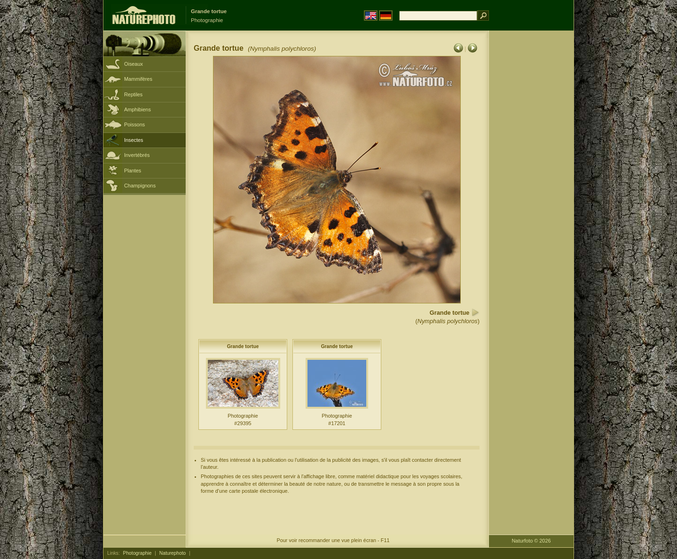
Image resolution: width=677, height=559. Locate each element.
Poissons (134, 124)
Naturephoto (172, 553)
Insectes (133, 140)
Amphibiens (137, 109)
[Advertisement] (531, 181)
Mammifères (138, 79)
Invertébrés (137, 155)
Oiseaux (133, 64)
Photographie (137, 553)
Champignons (140, 185)
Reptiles (133, 94)
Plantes (132, 170)
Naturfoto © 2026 (531, 540)
